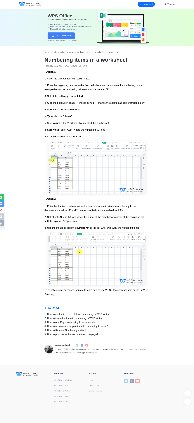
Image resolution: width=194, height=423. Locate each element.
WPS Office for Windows (63, 380)
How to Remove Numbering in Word (65, 330)
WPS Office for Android (62, 391)
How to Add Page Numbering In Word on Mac (70, 322)
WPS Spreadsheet (76, 52)
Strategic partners (95, 391)
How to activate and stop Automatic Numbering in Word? (76, 326)
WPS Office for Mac (61, 386)
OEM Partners (94, 386)
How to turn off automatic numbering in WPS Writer (73, 318)
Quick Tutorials (59, 52)
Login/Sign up (168, 4)
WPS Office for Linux (61, 402)
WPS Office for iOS (61, 396)
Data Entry (113, 52)
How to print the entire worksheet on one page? (71, 334)
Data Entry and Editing (96, 52)
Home (46, 52)
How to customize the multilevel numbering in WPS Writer (76, 314)
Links (91, 380)
